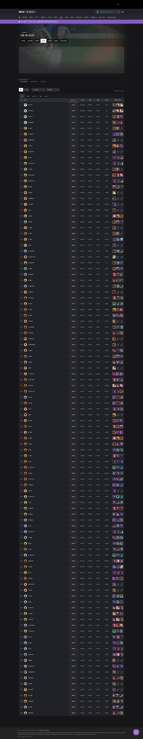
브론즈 (46, 96)
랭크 (21, 89)
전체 (22, 96)
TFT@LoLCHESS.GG (43, 730)
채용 (31, 736)
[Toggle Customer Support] (136, 732)
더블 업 (26, 89)
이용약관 (27, 736)
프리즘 (27, 96)
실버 (41, 96)
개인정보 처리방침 (21, 736)
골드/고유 (34, 96)
